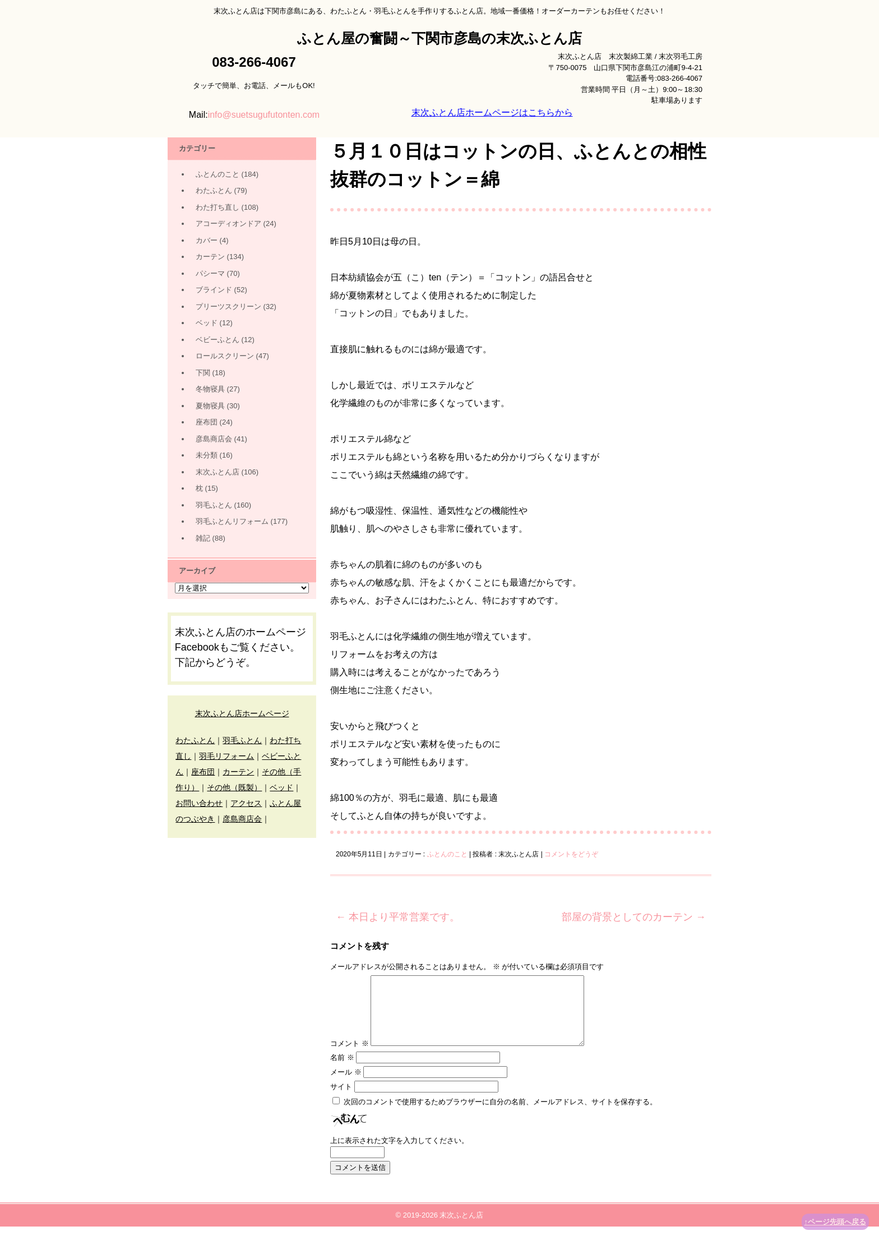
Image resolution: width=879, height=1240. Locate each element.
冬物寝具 (210, 389)
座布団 (207, 422)
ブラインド (214, 289)
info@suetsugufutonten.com (264, 114)
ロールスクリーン (225, 356)
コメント (349, 1057)
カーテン (210, 256)
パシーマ (210, 273)
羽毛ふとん (214, 505)
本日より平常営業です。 (398, 917)
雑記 (203, 538)
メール (346, 1085)
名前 (342, 1071)
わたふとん (214, 190)
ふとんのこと (447, 854)
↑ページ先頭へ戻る (835, 1222)
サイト (341, 1100)
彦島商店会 (214, 439)
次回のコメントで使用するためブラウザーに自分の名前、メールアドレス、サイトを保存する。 (500, 1115)
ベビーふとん (217, 339)
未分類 (207, 455)
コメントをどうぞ (571, 854)
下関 (203, 372)
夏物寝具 (210, 406)
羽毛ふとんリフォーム (232, 521)
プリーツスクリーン (228, 306)
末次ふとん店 (217, 472)
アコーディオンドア (228, 223)
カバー (207, 240)
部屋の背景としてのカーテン (634, 917)
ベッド (207, 323)
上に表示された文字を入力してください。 (399, 1154)
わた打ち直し (217, 207)
